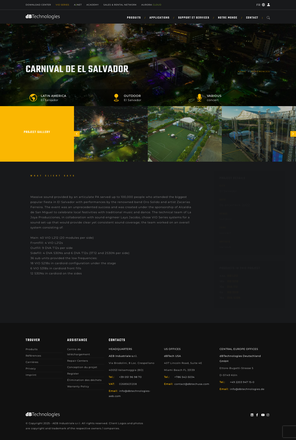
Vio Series (62, 4)
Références (33, 355)
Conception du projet (82, 367)
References (260, 71)
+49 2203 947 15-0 (242, 382)
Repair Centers (77, 360)
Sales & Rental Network (120, 4)
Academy (92, 4)
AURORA (151, 4)
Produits (134, 17)
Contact (252, 17)
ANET (78, 4)
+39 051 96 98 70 (130, 376)
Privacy (31, 368)
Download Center (38, 4)
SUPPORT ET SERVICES (193, 17)
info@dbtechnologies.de (247, 389)
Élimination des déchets (84, 379)
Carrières (32, 362)
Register (73, 373)
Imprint (31, 374)
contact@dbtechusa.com (191, 383)
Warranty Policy (78, 386)
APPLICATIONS (160, 17)
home (242, 71)
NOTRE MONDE (227, 17)
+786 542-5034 (184, 376)
